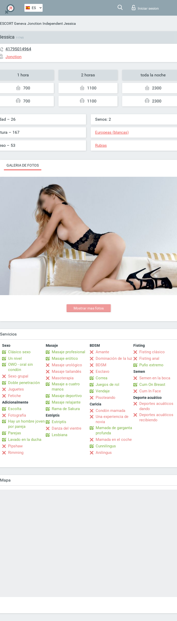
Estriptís (59, 421)
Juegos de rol (107, 384)
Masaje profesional (68, 352)
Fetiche (14, 395)
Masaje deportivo (67, 395)
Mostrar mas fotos (89, 308)
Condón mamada (110, 410)
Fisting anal (149, 358)
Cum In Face (150, 391)
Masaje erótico (65, 358)
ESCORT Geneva (13, 23)
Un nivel (15, 358)
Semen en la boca (154, 378)
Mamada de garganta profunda (114, 430)
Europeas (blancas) (112, 132)
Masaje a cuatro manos (66, 387)
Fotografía (17, 415)
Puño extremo (151, 365)
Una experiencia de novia (112, 419)
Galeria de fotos (22, 165)
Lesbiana (59, 435)
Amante (102, 352)
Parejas (14, 433)
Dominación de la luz (114, 358)
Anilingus (104, 452)
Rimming (15, 452)
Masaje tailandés (66, 371)
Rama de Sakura (66, 408)
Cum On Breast (152, 384)
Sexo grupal (18, 376)
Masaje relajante (66, 402)
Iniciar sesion (145, 7)
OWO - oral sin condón (20, 367)
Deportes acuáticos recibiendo (156, 417)
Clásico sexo (19, 352)
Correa (101, 378)
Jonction (34, 23)
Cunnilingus (106, 446)
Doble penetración (24, 382)
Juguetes (16, 389)
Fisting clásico (152, 352)
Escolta (14, 408)
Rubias (101, 145)
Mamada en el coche (114, 439)
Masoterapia (63, 378)
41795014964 (18, 48)
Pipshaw (15, 446)
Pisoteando (105, 397)
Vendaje (103, 391)
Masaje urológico (67, 365)
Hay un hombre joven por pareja (26, 424)
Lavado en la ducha (24, 439)
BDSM (101, 365)
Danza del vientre (66, 428)
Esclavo (102, 371)
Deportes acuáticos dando (156, 406)
